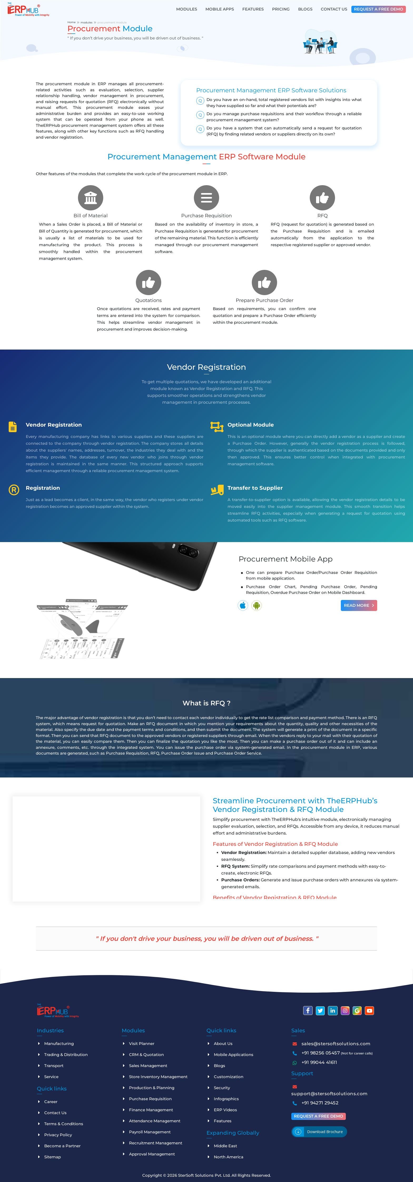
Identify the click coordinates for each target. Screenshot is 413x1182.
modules (86, 22)
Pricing (281, 9)
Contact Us (334, 9)
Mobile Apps (219, 9)
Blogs (305, 9)
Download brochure (325, 1131)
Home (71, 22)
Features (253, 9)
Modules (186, 9)
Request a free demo (378, 9)
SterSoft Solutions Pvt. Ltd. (205, 1175)
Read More (359, 605)
